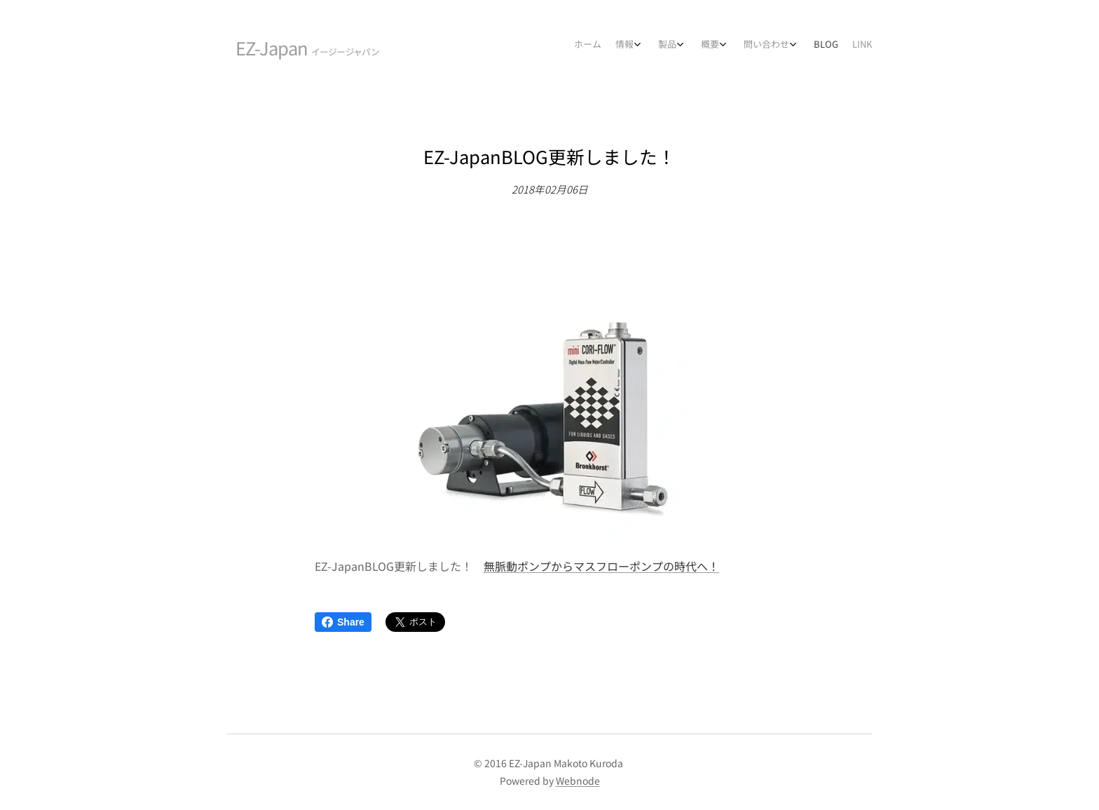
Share (343, 622)
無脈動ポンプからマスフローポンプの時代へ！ (601, 566)
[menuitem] (747, 45)
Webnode (578, 781)
